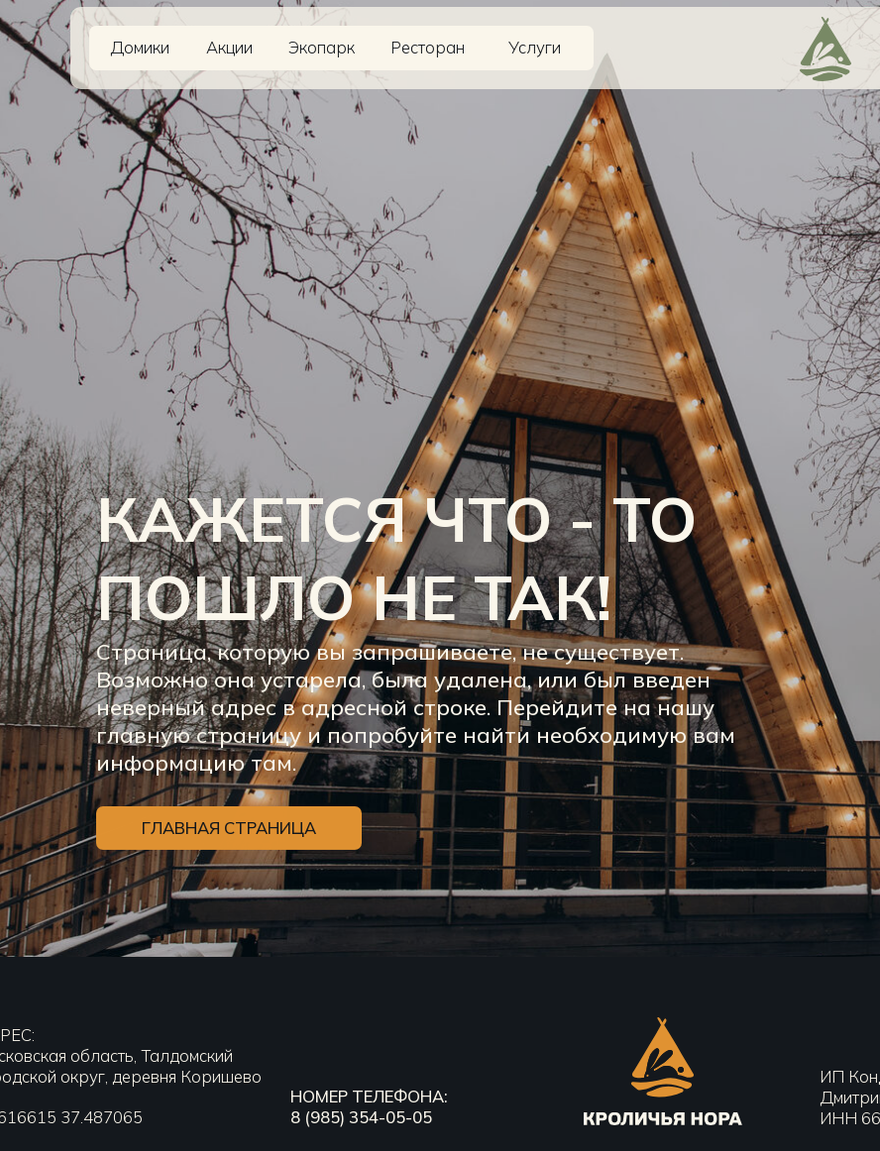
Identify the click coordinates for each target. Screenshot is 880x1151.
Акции (229, 47)
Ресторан (427, 47)
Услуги (534, 47)
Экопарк (321, 47)
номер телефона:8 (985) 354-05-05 (369, 1106)
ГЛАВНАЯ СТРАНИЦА (229, 856)
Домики (139, 47)
